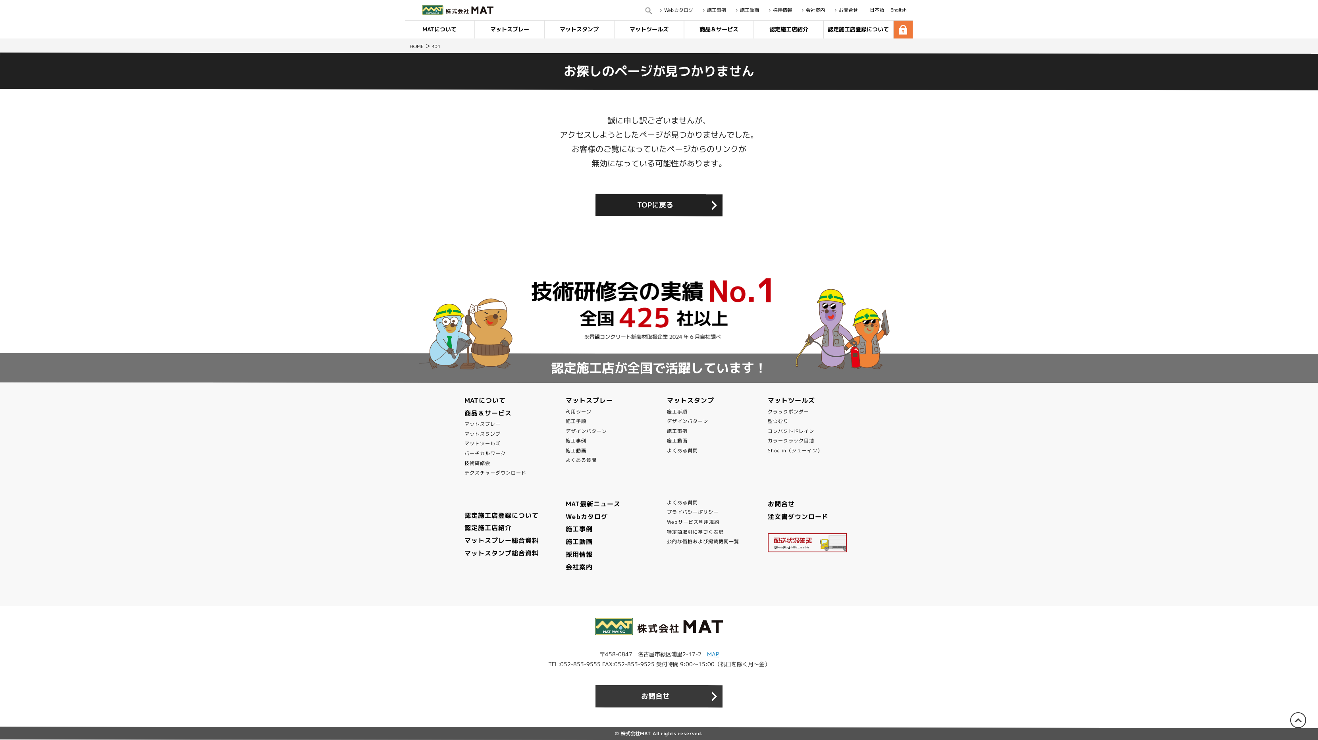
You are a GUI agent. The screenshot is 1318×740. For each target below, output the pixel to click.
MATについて (439, 29)
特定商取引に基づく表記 (695, 532)
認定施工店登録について (858, 29)
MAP (713, 654)
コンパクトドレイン (791, 431)
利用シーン (579, 411)
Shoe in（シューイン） (795, 450)
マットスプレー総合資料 (501, 540)
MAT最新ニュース (593, 504)
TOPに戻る (655, 205)
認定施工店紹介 (788, 29)
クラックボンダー (788, 411)
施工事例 (576, 440)
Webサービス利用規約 (693, 522)
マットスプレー (509, 29)
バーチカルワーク (485, 453)
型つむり (778, 421)
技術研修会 (477, 463)
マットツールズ (649, 29)
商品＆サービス (718, 29)
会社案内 (579, 567)
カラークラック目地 (791, 440)
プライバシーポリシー (693, 512)
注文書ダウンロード (798, 516)
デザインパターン (586, 431)
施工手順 (576, 421)
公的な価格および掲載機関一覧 (703, 541)
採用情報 (579, 554)
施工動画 (576, 450)
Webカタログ (587, 516)
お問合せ (781, 504)
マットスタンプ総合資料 (501, 553)
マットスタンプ (579, 29)
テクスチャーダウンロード (495, 472)
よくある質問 (581, 460)
